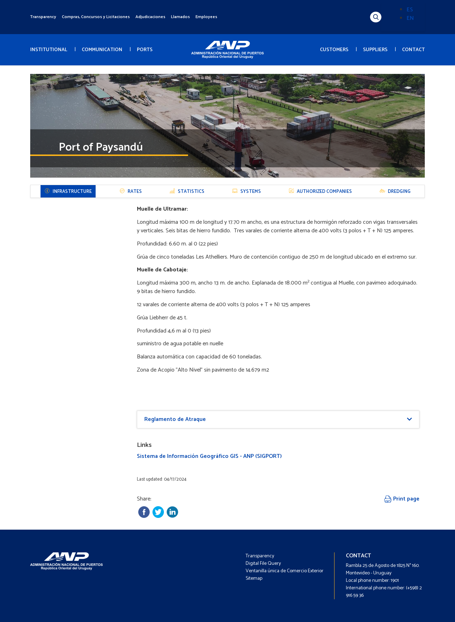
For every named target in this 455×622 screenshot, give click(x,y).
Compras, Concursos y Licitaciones (96, 16)
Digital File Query (263, 563)
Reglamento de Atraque (175, 419)
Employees (206, 16)
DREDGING (395, 191)
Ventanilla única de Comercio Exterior (284, 571)
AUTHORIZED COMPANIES (320, 191)
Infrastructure (68, 191)
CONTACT (413, 50)
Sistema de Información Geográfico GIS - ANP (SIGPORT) (209, 456)
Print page (401, 499)
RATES (130, 191)
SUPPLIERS (375, 50)
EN (410, 18)
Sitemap (254, 578)
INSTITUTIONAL (48, 50)
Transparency (43, 16)
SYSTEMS (246, 191)
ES (410, 10)
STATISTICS (187, 191)
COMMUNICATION (102, 50)
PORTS (144, 50)
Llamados (180, 16)
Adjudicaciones (150, 16)
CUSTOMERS (334, 50)
